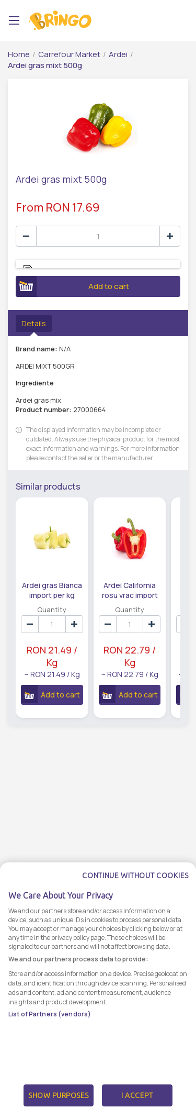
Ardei (118, 54)
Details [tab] (33, 323)
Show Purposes (58, 1104)
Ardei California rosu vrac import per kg (129, 589)
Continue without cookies (135, 884)
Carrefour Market (69, 54)
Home (19, 54)
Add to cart (72, 286)
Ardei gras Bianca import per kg (52, 589)
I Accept (137, 1104)
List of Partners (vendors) (49, 1022)
